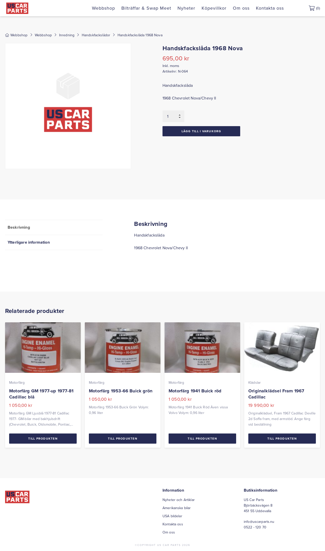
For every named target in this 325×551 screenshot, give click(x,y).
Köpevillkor (214, 8)
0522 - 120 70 (255, 527)
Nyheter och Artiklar (178, 499)
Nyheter (186, 8)
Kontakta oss (270, 8)
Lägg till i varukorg (201, 131)
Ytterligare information (29, 242)
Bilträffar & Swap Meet (146, 8)
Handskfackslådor (96, 35)
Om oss (241, 8)
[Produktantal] (173, 116)
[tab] (54, 227)
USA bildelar (172, 516)
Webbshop (103, 8)
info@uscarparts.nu (259, 521)
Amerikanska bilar (176, 507)
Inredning (66, 35)
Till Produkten (43, 438)
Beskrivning (19, 227)
